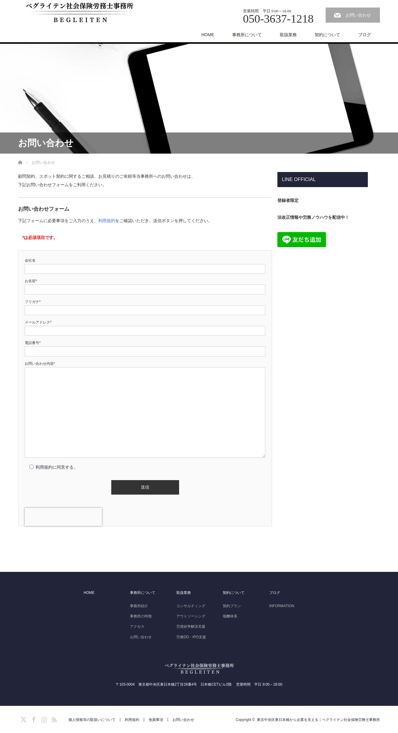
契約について (327, 34)
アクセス (137, 626)
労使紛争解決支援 (190, 626)
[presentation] (63, 517)
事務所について (247, 34)
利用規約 (106, 220)
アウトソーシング (190, 616)
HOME (207, 34)
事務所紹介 (139, 606)
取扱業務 (288, 34)
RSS (53, 718)
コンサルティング (190, 606)
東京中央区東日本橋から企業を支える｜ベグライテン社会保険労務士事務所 (318, 720)
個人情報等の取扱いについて (91, 720)
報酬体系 (230, 616)
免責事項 (156, 720)
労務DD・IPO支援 (191, 637)
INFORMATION (281, 606)
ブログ (364, 34)
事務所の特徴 (141, 616)
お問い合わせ (358, 15)
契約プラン (232, 606)
